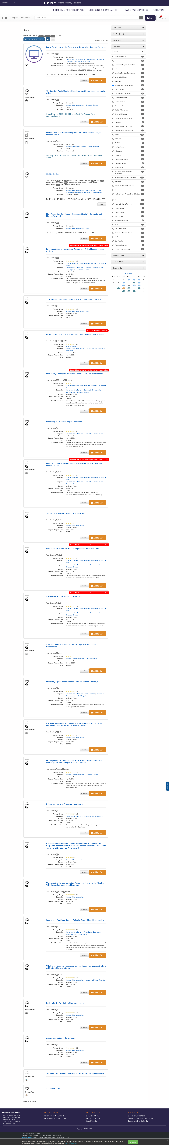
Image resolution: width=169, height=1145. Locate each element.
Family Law (69, 192)
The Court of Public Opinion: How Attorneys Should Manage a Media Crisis (75, 92)
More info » (84, 80)
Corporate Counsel (92, 105)
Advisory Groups (93, 1118)
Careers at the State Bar (138, 1121)
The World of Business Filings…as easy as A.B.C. (66, 513)
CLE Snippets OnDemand (123, 93)
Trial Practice (119, 241)
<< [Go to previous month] (116, 274)
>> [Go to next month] (140, 274)
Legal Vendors (92, 1121)
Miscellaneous (119, 190)
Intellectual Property (72, 146)
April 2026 (128, 274)
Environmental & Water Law (124, 130)
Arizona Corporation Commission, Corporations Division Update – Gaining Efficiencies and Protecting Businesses (74, 724)
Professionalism (120, 208)
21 (124, 288)
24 (139, 288)
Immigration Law (71, 59)
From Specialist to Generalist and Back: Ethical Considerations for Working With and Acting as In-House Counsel (74, 761)
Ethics (99, 190)
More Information (71, 1143)
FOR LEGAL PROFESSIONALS (68, 10)
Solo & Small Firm (84, 61)
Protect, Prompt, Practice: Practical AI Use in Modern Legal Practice (75, 334)
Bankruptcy (118, 81)
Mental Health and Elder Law (124, 186)
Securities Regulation (122, 220)
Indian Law (118, 151)
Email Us (18, 3)
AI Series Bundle (71, 346)
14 (124, 285)
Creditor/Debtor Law (122, 110)
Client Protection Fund (54, 1116)
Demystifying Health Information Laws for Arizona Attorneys (72, 681)
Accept (133, 1142)
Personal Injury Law (121, 200)
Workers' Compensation (122, 249)
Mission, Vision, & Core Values (140, 1118)
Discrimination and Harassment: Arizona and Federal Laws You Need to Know (75, 250)
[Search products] (141, 17)
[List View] (53, 39)
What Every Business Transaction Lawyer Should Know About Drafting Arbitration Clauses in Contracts (76, 967)
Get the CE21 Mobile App (42, 1135)
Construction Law (120, 102)
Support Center (27, 1135)
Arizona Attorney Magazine (69, 3)
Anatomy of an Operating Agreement (62, 1038)
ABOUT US (158, 10)
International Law (120, 163)
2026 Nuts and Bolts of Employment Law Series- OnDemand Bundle (75, 1073)
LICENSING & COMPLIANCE (103, 10)
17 (139, 285)
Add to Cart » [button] (97, 122)
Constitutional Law (121, 97)
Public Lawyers (120, 212)
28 (124, 291)
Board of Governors (136, 1116)
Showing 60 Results (101, 40)
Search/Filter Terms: (30, 36)
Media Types (26, 18)
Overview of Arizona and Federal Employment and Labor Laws (72, 548)
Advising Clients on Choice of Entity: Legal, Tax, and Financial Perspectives (72, 645)
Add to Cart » (97, 80)
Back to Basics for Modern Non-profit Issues (65, 1003)
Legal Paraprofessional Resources (125, 177)
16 (134, 285)
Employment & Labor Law (86, 59)
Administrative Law (121, 56)
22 (129, 288)
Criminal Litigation (121, 114)
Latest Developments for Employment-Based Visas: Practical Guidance (76, 47)
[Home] (6, 17)
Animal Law (88, 932)
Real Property (97, 192)
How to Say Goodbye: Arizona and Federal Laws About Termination (74, 373)
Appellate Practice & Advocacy (125, 73)
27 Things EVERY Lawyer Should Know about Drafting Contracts (73, 299)
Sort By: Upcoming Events (34, 39)
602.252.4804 (7, 3)
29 (129, 291)
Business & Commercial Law (75, 105)
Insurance (118, 155)
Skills (87, 228)
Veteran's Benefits (121, 245)
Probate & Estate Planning (83, 192)
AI (75, 350)
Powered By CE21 (28, 1137)
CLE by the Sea (52, 174)
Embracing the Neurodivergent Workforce (64, 421)
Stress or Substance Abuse (123, 233)
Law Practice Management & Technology (124, 172)
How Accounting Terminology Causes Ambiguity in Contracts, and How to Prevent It (74, 215)
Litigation (118, 181)
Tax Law (117, 237)
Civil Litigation (90, 190)
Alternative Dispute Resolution (96, 980)
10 (139, 282)
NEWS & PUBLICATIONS (135, 10)
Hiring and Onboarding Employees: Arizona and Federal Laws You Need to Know (74, 464)
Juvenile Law (119, 167)
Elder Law (118, 122)
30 (134, 291)
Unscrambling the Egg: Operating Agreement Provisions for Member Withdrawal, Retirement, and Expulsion (75, 884)
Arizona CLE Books (121, 77)
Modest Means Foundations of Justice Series (127, 195)
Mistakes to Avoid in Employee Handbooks (64, 804)
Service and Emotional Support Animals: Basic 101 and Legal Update (75, 920)
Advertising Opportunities (55, 1118)
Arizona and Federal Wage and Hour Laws (64, 596)
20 (118, 288)
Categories (15, 18)
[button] (2, 17)
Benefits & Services (94, 1116)
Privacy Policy (56, 1135)
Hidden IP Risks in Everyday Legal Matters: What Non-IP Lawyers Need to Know (74, 133)
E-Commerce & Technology (123, 118)
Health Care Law (89, 694)
